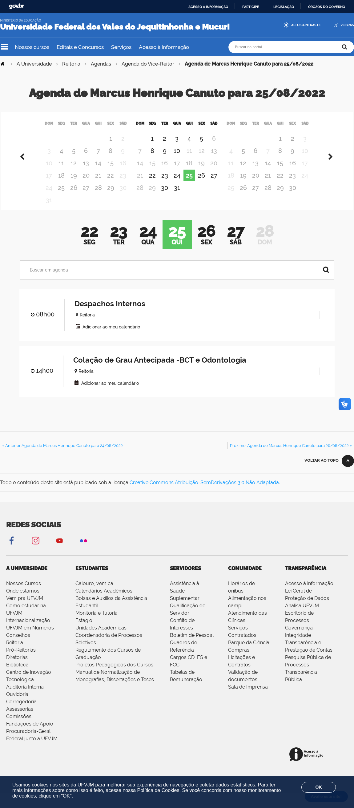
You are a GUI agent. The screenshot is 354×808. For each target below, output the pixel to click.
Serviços (121, 47)
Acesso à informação (208, 7)
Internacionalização (28, 628)
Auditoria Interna (25, 694)
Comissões (18, 724)
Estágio (83, 628)
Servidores (185, 576)
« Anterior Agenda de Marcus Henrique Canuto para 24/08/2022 (62, 453)
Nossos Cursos (23, 591)
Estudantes (91, 576)
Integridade (298, 643)
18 (61, 183)
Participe (250, 7)
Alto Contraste (306, 25)
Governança (299, 635)
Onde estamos (22, 598)
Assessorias (19, 717)
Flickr (83, 548)
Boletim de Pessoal (192, 643)
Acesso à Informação (164, 47)
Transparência (305, 576)
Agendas (101, 64)
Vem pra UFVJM (24, 606)
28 (98, 195)
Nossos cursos (32, 47)
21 (98, 183)
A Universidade (34, 64)
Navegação (4, 47)
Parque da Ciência (248, 650)
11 (61, 171)
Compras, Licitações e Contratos (241, 665)
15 (110, 171)
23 (164, 183)
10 (177, 158)
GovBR (16, 6)
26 (73, 195)
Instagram (35, 548)
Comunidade (245, 576)
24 (177, 183)
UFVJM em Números (30, 635)
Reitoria (71, 64)
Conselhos (18, 643)
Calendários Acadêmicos (103, 598)
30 (164, 195)
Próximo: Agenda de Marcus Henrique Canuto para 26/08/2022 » (291, 453)
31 (177, 195)
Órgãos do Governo (326, 7)
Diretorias (17, 665)
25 (61, 195)
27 (85, 195)
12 (73, 171)
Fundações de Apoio (29, 731)
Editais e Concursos (80, 47)
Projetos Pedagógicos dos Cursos (114, 672)
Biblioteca (17, 672)
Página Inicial (3, 64)
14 (98, 171)
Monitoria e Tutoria (96, 621)
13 (86, 171)
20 (86, 183)
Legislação (283, 7)
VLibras (347, 25)
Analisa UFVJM (302, 613)
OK (319, 787)
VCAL (78, 334)
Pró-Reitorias (21, 658)
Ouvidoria (17, 702)
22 (110, 183)
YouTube (59, 548)
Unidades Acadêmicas (101, 635)
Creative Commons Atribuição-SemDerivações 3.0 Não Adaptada (204, 490)
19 (73, 183)
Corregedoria (21, 709)
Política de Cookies (158, 790)
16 (292, 171)
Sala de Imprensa (248, 694)
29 (110, 195)
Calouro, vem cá (94, 591)
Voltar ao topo (321, 468)
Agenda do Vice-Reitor (148, 64)
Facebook (11, 548)
